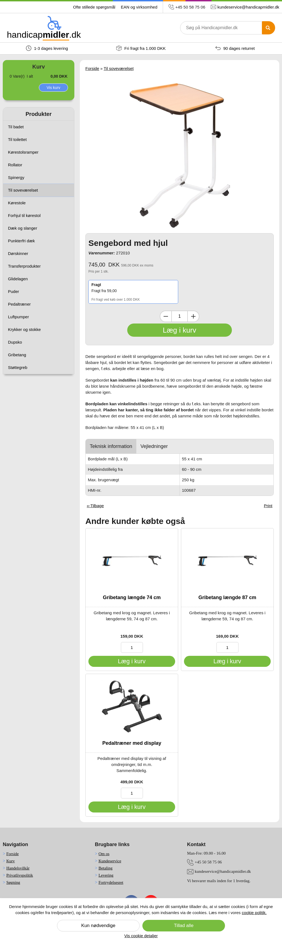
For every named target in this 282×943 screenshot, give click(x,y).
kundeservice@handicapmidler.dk (248, 7)
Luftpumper (18, 316)
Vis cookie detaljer (141, 935)
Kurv (10, 861)
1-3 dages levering (47, 48)
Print (268, 505)
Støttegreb (17, 367)
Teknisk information (111, 446)
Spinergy (16, 177)
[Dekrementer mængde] (165, 316)
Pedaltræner (19, 304)
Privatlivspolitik (19, 875)
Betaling (106, 868)
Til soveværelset (23, 190)
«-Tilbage (95, 505)
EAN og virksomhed (139, 7)
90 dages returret (235, 48)
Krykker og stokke (24, 329)
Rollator (15, 164)
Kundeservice (110, 861)
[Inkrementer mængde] (193, 316)
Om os (104, 854)
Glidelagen (18, 278)
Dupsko (15, 342)
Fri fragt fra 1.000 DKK (141, 48)
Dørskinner (18, 253)
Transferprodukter (24, 266)
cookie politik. (254, 912)
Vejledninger (154, 446)
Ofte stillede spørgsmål (94, 7)
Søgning (13, 882)
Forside (92, 68)
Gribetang (17, 354)
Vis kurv (53, 87)
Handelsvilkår (17, 868)
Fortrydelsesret (111, 882)
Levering (106, 875)
